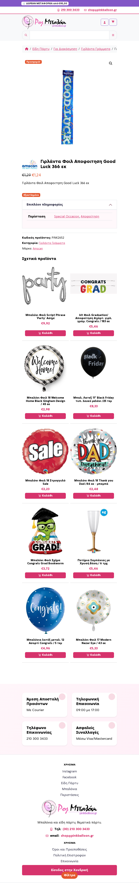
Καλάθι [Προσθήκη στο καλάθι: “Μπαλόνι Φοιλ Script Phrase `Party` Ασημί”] (45, 333)
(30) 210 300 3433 (76, 829)
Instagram (69, 771)
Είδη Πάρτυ (40, 49)
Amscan (38, 248)
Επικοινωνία (69, 861)
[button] (110, 63)
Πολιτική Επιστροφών (69, 855)
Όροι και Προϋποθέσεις (69, 849)
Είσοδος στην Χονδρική (69, 870)
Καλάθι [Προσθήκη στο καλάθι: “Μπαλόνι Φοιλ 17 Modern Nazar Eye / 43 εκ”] (94, 655)
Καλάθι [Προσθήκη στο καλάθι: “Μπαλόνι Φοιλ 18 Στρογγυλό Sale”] (45, 495)
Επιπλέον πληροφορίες (45, 204)
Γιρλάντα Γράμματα (95, 49)
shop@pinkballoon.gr (100, 10)
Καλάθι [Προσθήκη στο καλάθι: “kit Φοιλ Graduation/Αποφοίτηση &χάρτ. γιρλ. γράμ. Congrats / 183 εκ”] (94, 333)
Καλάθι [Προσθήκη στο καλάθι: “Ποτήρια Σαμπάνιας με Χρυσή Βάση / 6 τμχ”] (94, 575)
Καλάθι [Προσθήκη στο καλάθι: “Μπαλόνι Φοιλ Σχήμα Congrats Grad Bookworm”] (45, 575)
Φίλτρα (69, 875)
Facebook (69, 777)
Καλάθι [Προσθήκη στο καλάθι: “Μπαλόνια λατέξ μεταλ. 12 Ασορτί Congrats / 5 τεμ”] (45, 655)
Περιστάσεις (69, 795)
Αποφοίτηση (90, 216)
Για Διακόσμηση (65, 49)
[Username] (69, 35)
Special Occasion (66, 216)
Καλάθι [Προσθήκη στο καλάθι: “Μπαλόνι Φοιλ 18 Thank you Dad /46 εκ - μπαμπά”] (94, 495)
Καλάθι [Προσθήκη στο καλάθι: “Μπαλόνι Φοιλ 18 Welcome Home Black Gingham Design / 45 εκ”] (45, 416)
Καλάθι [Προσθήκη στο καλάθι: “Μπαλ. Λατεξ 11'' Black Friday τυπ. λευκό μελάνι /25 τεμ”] (94, 416)
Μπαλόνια (69, 789)
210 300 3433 (68, 10)
